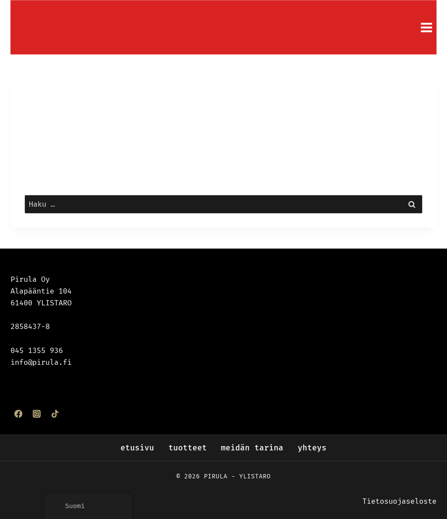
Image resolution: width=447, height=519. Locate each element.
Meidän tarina (252, 448)
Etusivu (137, 448)
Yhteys (312, 448)
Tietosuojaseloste (399, 501)
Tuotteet (187, 448)
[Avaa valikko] (426, 27)
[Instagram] (37, 413)
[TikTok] (55, 413)
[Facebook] (18, 413)
